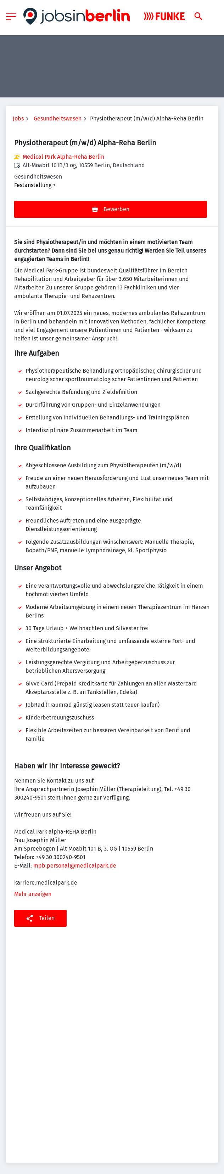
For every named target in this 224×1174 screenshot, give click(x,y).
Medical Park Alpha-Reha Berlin (63, 156)
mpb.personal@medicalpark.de (74, 865)
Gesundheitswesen (58, 118)
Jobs (18, 118)
